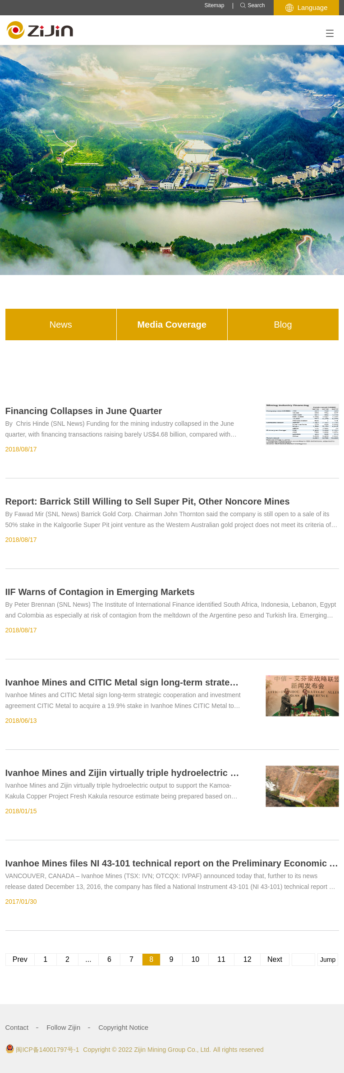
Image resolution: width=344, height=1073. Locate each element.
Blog (283, 324)
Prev (20, 959)
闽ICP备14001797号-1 (47, 1049)
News (61, 324)
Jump (327, 959)
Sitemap (214, 5)
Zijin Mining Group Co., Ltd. (172, 1049)
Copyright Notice (123, 1027)
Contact (17, 1027)
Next (274, 959)
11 (222, 959)
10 (195, 959)
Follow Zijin (63, 1027)
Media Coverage (171, 324)
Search (252, 5)
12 (247, 959)
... (88, 959)
